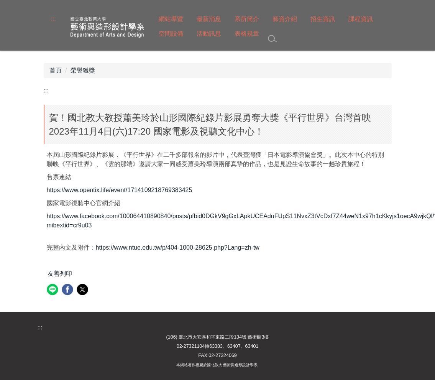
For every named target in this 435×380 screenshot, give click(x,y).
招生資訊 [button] (322, 19)
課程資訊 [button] (360, 19)
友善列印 (60, 273)
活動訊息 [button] (209, 33)
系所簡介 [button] (247, 19)
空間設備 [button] (171, 33)
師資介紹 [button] (284, 19)
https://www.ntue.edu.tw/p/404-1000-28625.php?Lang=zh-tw (177, 247)
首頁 (55, 70)
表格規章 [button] (247, 33)
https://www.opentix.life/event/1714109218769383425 (119, 190)
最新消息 (209, 19)
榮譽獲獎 (83, 70)
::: (53, 19)
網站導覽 (171, 19)
